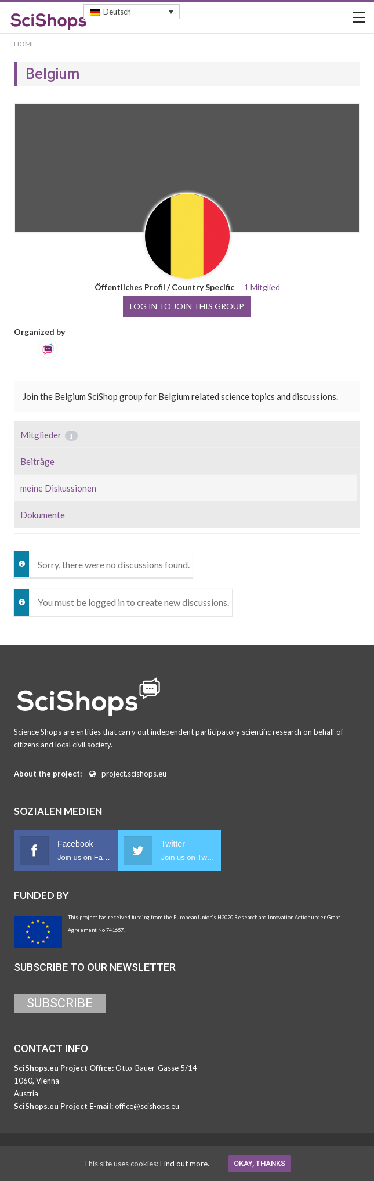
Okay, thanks (259, 1163)
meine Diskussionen (58, 488)
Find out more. (184, 1163)
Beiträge (37, 461)
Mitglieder (49, 435)
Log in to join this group (187, 306)
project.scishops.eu (133, 773)
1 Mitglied (262, 287)
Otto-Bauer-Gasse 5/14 (156, 1067)
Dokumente (42, 515)
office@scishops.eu (147, 1106)
